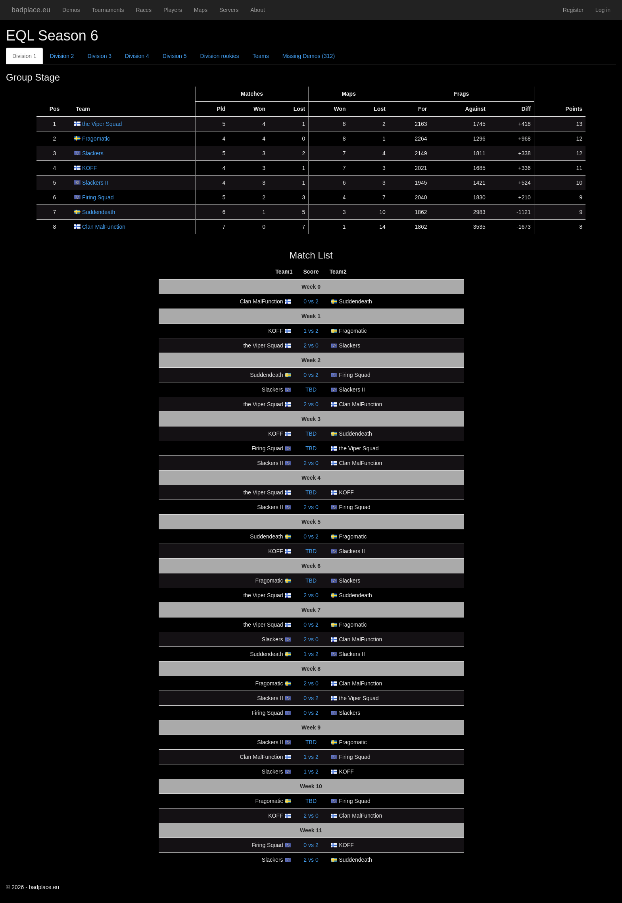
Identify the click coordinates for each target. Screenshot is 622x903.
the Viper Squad (102, 124)
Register (573, 10)
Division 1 (24, 56)
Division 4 (137, 56)
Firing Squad (97, 197)
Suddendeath (98, 212)
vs (310, 301)
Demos (71, 10)
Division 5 (175, 56)
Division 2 (62, 56)
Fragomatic (96, 138)
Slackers (93, 153)
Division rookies (219, 56)
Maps (200, 10)
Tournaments (108, 10)
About (257, 10)
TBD (311, 389)
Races (144, 10)
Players (172, 10)
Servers (228, 10)
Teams (261, 56)
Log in (602, 10)
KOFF (89, 168)
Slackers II (95, 182)
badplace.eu (31, 10)
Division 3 (99, 56)
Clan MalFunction (103, 227)
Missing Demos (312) (308, 56)
